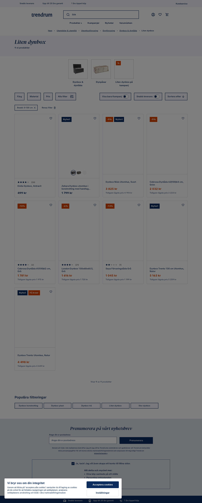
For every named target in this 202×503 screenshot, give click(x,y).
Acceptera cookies (103, 484)
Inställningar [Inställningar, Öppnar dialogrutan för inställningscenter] (103, 493)
